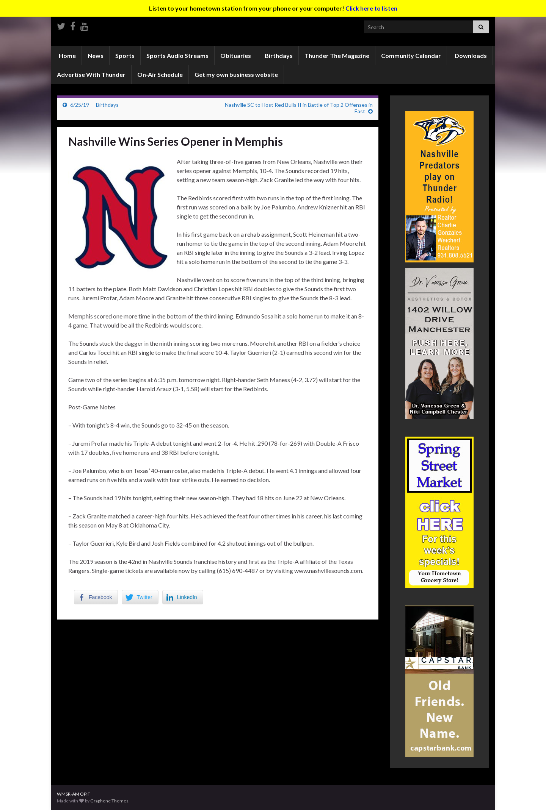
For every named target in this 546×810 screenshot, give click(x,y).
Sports (125, 55)
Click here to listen (371, 8)
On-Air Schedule (160, 74)
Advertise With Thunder (91, 74)
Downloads (470, 55)
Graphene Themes (109, 801)
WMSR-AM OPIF (73, 794)
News (96, 55)
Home (67, 55)
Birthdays (278, 55)
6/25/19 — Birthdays (94, 104)
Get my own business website (236, 74)
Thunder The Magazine (336, 55)
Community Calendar (411, 55)
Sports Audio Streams (177, 55)
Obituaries (235, 55)
